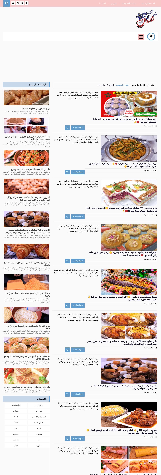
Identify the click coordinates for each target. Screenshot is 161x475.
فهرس (113, 3)
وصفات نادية (131, 471)
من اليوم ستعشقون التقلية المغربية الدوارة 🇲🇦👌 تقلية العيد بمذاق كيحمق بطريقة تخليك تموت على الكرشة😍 (86, 125)
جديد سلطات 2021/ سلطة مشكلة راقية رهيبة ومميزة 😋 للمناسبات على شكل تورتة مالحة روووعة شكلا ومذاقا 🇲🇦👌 (86, 157)
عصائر (15, 416)
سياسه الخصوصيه (128, 3)
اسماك (15, 422)
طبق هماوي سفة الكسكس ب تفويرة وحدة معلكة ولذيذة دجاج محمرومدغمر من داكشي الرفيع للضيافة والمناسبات (85, 251)
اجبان (16, 445)
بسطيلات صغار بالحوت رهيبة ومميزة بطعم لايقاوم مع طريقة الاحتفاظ (27, 357)
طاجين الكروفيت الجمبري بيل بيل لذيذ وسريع (30, 169)
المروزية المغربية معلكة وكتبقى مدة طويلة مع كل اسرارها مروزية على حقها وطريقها (28, 198)
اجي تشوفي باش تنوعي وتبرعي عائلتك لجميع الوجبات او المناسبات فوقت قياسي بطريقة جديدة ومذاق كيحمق (88, 346)
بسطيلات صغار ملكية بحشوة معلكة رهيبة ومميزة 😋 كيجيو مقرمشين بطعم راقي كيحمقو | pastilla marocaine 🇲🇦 (87, 188)
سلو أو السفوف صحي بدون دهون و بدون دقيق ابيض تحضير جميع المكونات (27, 138)
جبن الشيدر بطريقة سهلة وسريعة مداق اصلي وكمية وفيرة (27, 294)
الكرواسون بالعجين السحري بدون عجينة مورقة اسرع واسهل (27, 264)
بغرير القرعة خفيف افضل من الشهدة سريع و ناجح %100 (28, 327)
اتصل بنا (102, 3)
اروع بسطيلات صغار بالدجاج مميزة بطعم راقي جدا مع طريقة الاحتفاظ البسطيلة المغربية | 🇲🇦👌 (86, 93)
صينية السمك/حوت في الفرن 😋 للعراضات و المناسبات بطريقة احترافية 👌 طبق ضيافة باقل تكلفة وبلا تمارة (85, 220)
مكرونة (39, 445)
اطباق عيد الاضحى (39, 416)
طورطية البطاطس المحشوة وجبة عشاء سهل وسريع (27, 387)
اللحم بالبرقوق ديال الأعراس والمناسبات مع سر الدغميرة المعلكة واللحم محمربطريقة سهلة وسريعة (84, 283)
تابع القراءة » (107, 111)
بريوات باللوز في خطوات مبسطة (36, 108)
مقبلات (15, 411)
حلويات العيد (39, 405)
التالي (93, 408)
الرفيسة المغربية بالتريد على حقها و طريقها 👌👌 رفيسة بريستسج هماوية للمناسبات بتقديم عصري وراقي (88, 377)
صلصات (39, 434)
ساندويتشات (15, 405)
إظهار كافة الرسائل (105, 85)
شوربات (39, 411)
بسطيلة (16, 434)
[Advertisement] (80, 60)
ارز (39, 439)
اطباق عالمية (39, 422)
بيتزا (15, 428)
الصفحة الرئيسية (148, 3)
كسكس (16, 439)
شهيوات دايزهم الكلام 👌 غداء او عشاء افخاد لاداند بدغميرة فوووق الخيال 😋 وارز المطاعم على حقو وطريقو (83, 314)
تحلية (39, 428)
